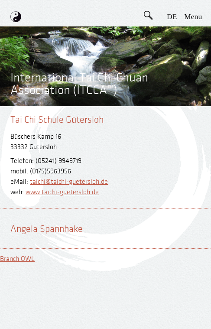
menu (193, 16)
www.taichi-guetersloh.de (62, 192)
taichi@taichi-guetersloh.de (69, 182)
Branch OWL (17, 259)
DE (172, 16)
